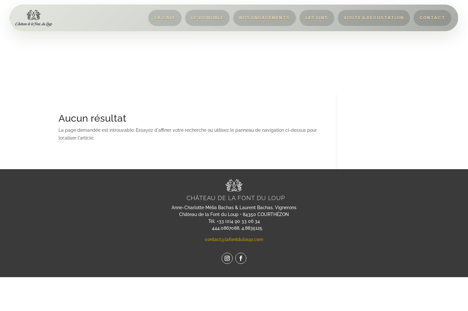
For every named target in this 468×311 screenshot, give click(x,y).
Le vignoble (207, 17)
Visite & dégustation (374, 17)
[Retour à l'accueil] (34, 18)
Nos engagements (264, 17)
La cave (164, 17)
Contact (432, 17)
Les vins (317, 17)
